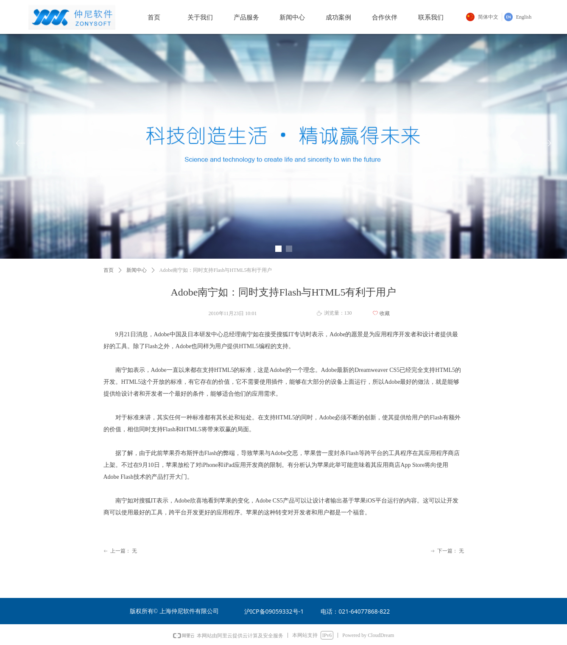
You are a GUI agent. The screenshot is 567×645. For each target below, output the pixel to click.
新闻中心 (136, 270)
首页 (108, 270)
